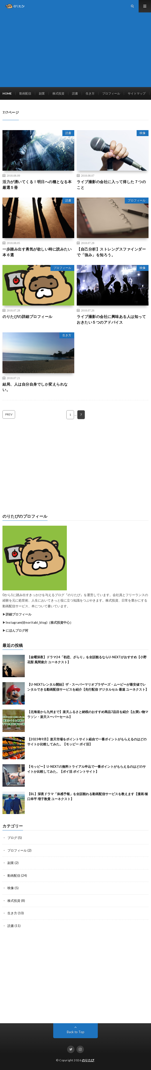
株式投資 (58, 93)
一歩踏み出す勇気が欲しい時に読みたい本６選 (37, 252)
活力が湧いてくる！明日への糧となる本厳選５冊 (37, 184)
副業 (42, 93)
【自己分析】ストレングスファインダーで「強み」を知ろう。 (111, 252)
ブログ (12, 838)
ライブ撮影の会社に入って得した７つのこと (111, 184)
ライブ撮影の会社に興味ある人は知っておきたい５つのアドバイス (111, 319)
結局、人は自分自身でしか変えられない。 (35, 387)
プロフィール (111, 93)
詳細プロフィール (18, 614)
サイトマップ (137, 93)
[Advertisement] (75, 50)
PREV (8, 414)
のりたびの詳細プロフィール (27, 316)
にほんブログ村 (17, 630)
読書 (75, 93)
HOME (7, 93)
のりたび (88, 1060)
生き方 (90, 93)
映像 (143, 133)
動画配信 (25, 93)
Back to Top (75, 1032)
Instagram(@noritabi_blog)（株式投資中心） (39, 622)
